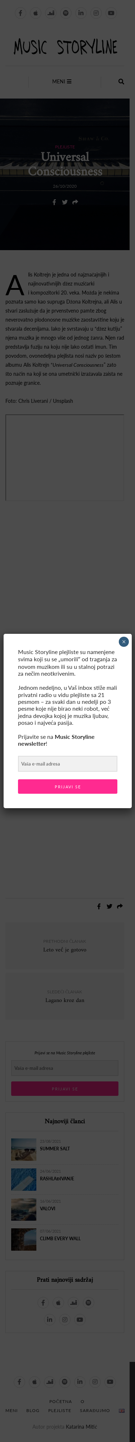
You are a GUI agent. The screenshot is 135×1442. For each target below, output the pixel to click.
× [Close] (124, 642)
